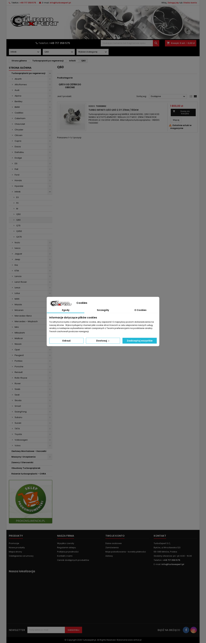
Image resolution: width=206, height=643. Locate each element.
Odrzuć (66, 340)
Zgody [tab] (65, 310)
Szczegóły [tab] (103, 310)
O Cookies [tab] (140, 310)
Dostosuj (103, 340)
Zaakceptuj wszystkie (140, 340)
